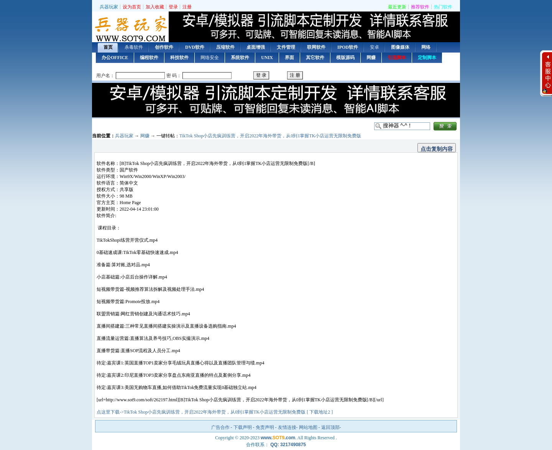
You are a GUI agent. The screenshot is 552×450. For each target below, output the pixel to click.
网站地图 (308, 427)
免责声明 (265, 427)
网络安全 (209, 57)
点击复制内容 (437, 149)
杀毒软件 (134, 47)
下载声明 (242, 427)
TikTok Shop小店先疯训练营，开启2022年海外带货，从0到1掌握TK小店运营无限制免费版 (270, 135)
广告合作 (220, 427)
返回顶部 (330, 427)
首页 (108, 47)
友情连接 (287, 427)
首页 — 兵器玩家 (130, 28)
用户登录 (276, 76)
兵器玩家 (109, 7)
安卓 (374, 47)
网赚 (145, 135)
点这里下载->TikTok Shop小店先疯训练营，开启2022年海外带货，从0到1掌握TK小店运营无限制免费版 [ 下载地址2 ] (215, 412)
